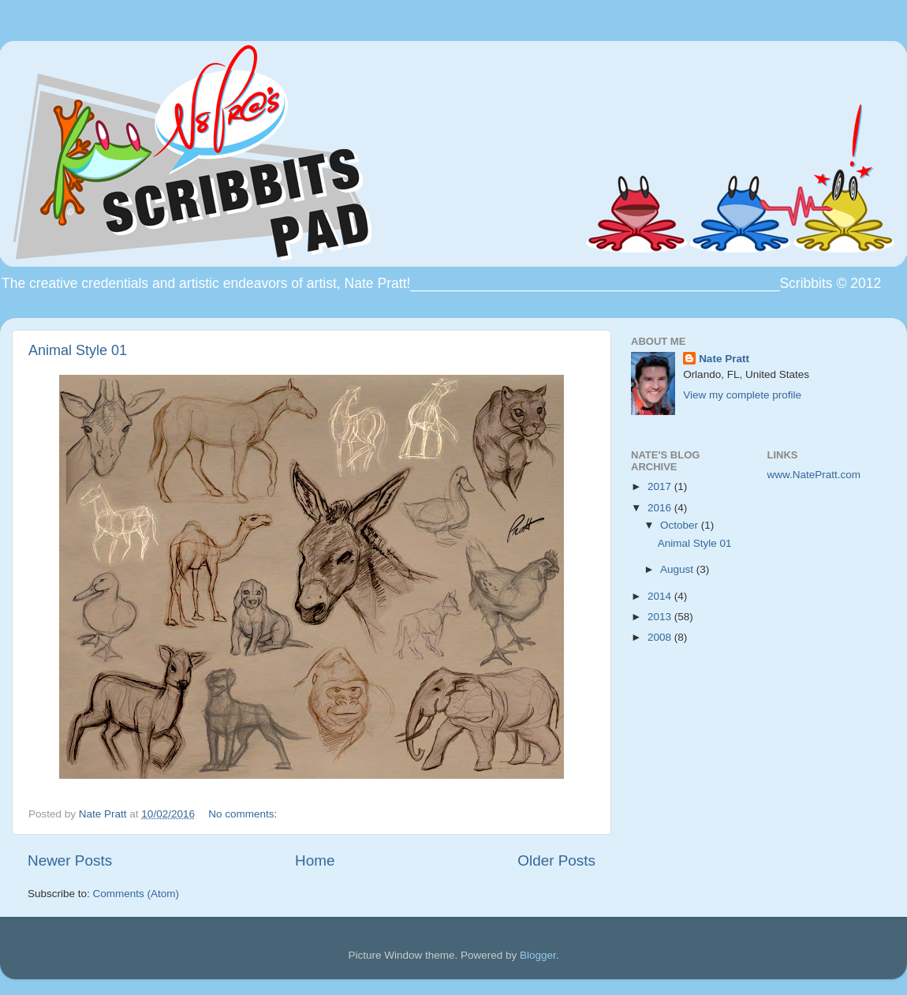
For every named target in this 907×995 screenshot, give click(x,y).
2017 (661, 486)
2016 (661, 508)
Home (314, 860)
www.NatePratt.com (814, 475)
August (678, 569)
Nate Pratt (724, 359)
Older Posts (556, 860)
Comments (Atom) (136, 894)
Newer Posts (70, 860)
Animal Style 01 (77, 350)
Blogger (538, 955)
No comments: (244, 814)
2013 (661, 617)
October (680, 525)
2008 (661, 637)
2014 (661, 596)
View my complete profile (742, 395)
